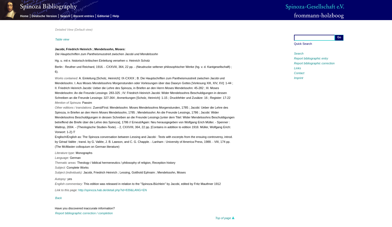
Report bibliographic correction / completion (84, 213)
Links (297, 68)
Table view (62, 39)
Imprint (298, 78)
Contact (299, 73)
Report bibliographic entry (311, 58)
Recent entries (84, 16)
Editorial (103, 16)
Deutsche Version (44, 16)
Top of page (225, 218)
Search (65, 16)
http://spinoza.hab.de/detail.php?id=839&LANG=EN (112, 190)
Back (58, 198)
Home (24, 16)
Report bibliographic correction (314, 63)
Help (116, 16)
